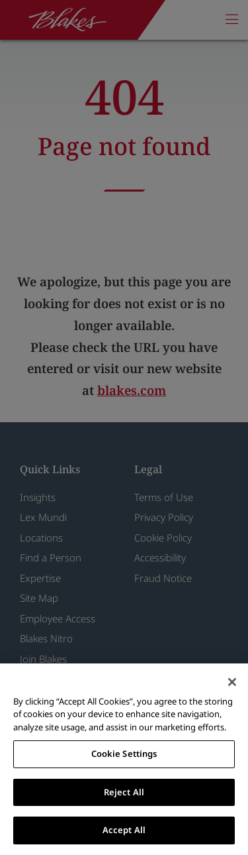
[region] (124, 759)
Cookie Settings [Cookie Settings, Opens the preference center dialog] (124, 754)
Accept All (124, 830)
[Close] (232, 682)
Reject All (124, 792)
